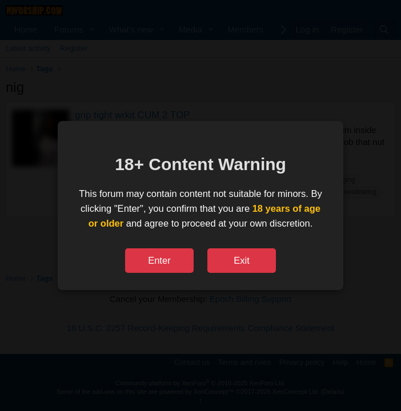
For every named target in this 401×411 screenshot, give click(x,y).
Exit (242, 260)
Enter (159, 260)
